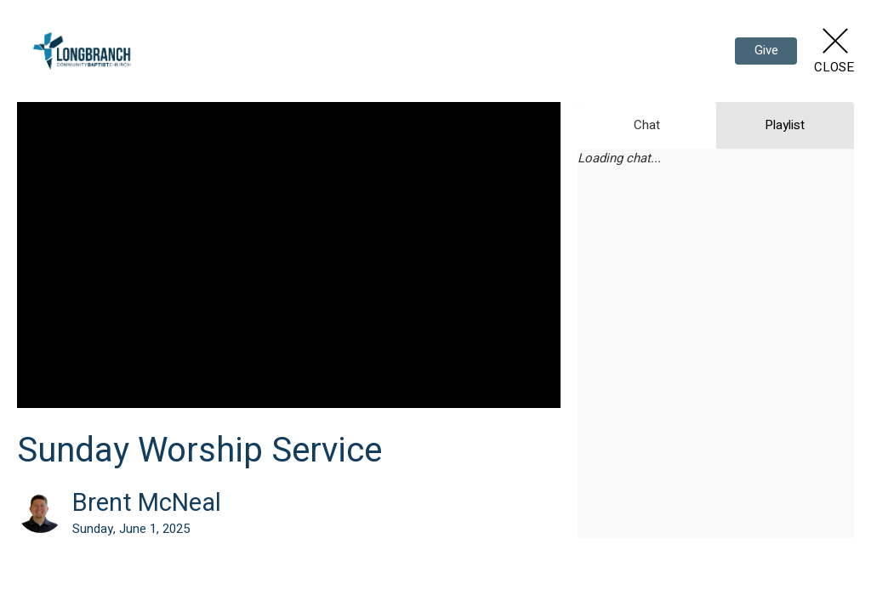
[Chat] (716, 363)
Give (766, 50)
